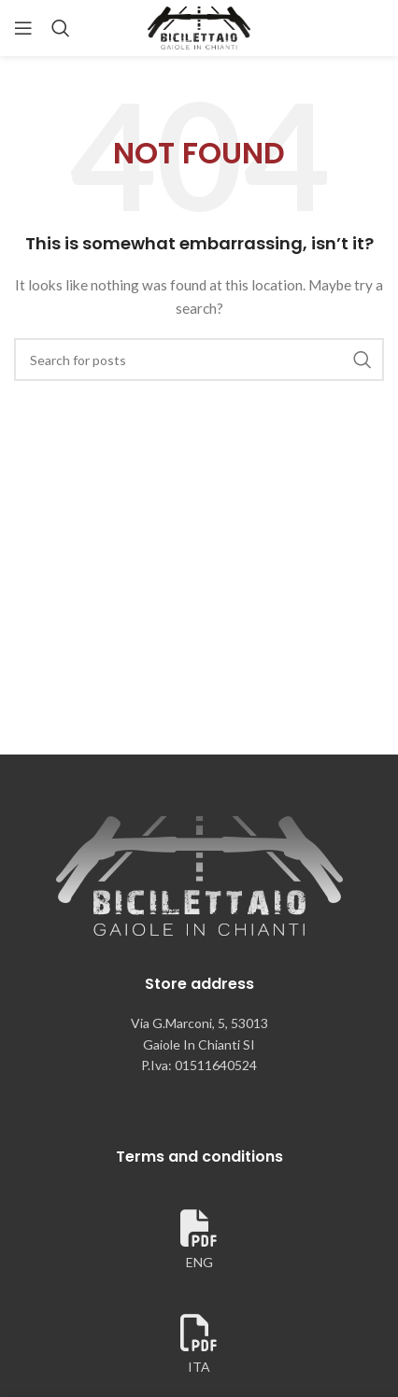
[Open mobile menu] (23, 28)
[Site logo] (199, 27)
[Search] (60, 28)
